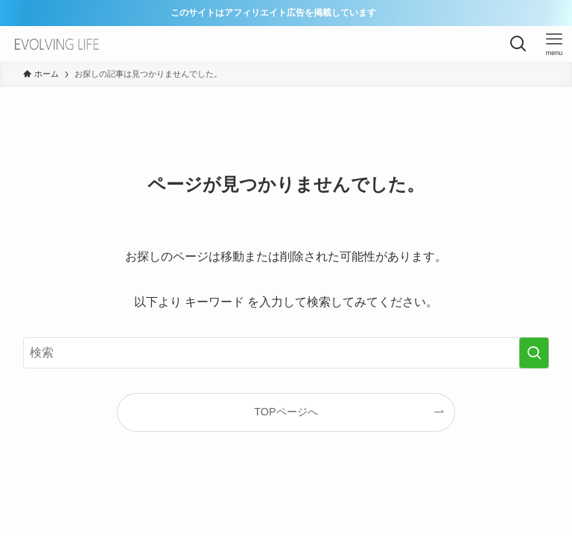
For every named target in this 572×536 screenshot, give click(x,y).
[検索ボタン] (518, 44)
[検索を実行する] (534, 352)
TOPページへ (285, 412)
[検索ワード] (286, 352)
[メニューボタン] (554, 44)
